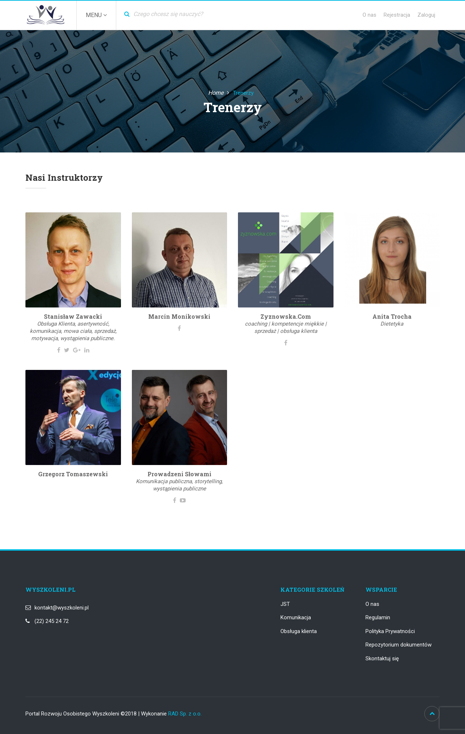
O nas (369, 15)
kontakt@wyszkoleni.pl (62, 607)
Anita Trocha (392, 316)
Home (215, 92)
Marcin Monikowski (179, 316)
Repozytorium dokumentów (398, 644)
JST (285, 604)
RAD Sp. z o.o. (185, 713)
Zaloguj (426, 15)
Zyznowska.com (285, 316)
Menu (96, 15)
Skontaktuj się (382, 658)
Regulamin (377, 617)
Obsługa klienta (298, 631)
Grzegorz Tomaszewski (73, 474)
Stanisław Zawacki (73, 316)
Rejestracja (397, 15)
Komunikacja (295, 617)
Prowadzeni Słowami (179, 474)
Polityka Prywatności (390, 631)
